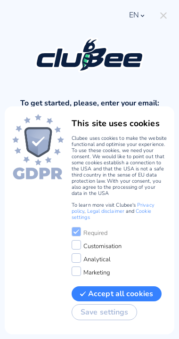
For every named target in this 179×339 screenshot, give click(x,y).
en (137, 15)
